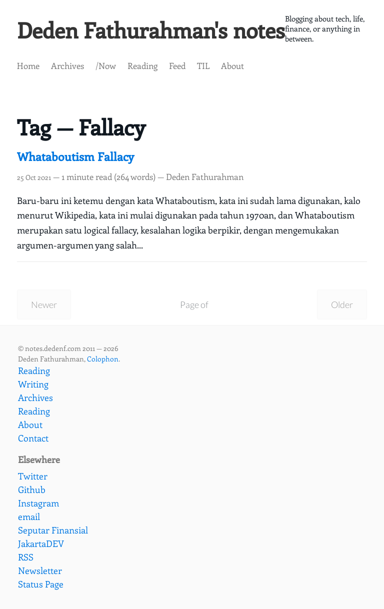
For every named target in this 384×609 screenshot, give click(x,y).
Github (32, 490)
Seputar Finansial (53, 530)
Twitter (33, 476)
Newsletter (40, 570)
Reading (143, 66)
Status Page (41, 584)
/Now (106, 66)
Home (28, 66)
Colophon (102, 359)
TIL (203, 66)
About (232, 66)
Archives (67, 66)
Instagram (38, 503)
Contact (33, 438)
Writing (33, 384)
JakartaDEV (41, 544)
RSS (26, 557)
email (29, 516)
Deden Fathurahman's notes (151, 29)
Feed (177, 66)
